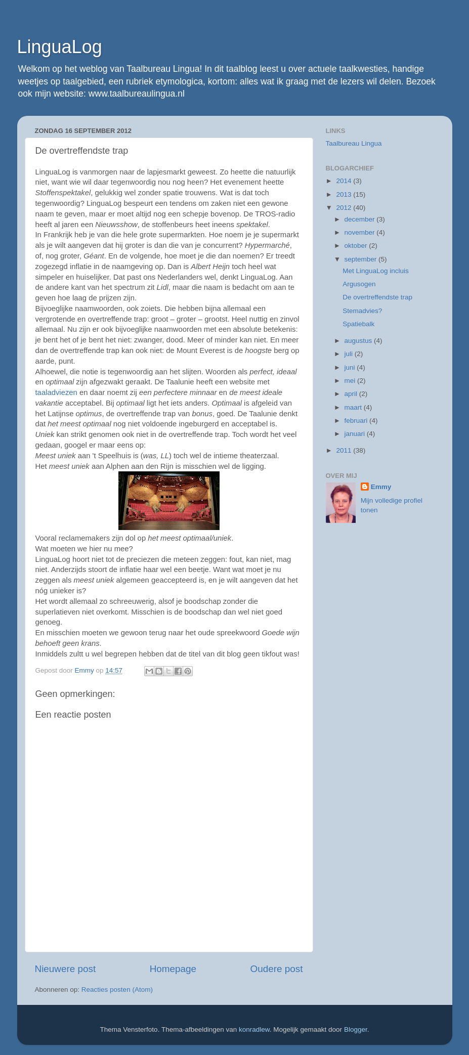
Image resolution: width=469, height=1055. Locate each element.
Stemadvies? (362, 311)
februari (357, 420)
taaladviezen (57, 392)
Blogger (355, 1029)
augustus (359, 340)
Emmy (381, 487)
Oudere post (276, 968)
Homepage (173, 968)
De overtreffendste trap (377, 297)
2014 (344, 181)
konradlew (254, 1029)
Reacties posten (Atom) (117, 989)
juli (350, 354)
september (362, 259)
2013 (344, 194)
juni (351, 367)
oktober (357, 245)
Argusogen (359, 284)
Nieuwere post (65, 968)
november (361, 232)
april (352, 394)
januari (356, 433)
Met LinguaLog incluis (376, 271)
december (361, 219)
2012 (344, 207)
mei (351, 380)
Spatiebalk (358, 324)
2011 (344, 450)
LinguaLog (59, 46)
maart (354, 407)
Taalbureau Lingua (354, 143)
